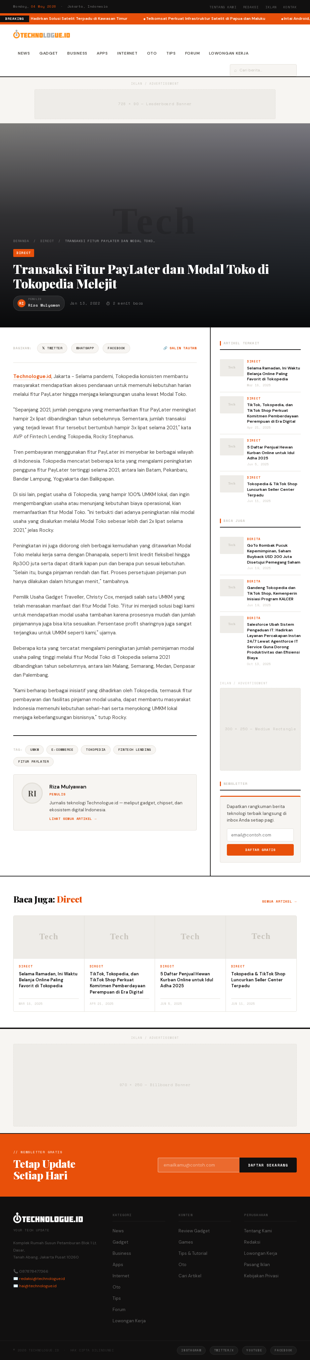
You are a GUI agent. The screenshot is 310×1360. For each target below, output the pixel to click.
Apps (102, 53)
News (24, 53)
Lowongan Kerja (228, 53)
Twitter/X (224, 1350)
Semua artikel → (279, 901)
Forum (192, 53)
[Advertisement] (155, 189)
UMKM (34, 749)
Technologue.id (32, 376)
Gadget (48, 53)
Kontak (290, 7)
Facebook (116, 348)
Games (186, 1242)
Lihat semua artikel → (73, 818)
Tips (171, 53)
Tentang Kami (222, 7)
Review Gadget (194, 1231)
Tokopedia (95, 749)
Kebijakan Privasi (261, 1276)
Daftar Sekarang (268, 1165)
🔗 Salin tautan (180, 348)
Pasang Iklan (257, 1264)
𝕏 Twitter (52, 348)
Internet (127, 53)
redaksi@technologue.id (42, 1278)
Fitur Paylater (33, 761)
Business (77, 53)
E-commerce (62, 749)
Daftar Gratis (260, 849)
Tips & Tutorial (193, 1253)
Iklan (271, 7)
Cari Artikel (190, 1276)
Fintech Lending (134, 749)
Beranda (21, 240)
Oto (152, 53)
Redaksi (251, 7)
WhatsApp (85, 348)
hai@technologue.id (38, 1286)
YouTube (254, 1350)
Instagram (191, 1350)
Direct (47, 240)
